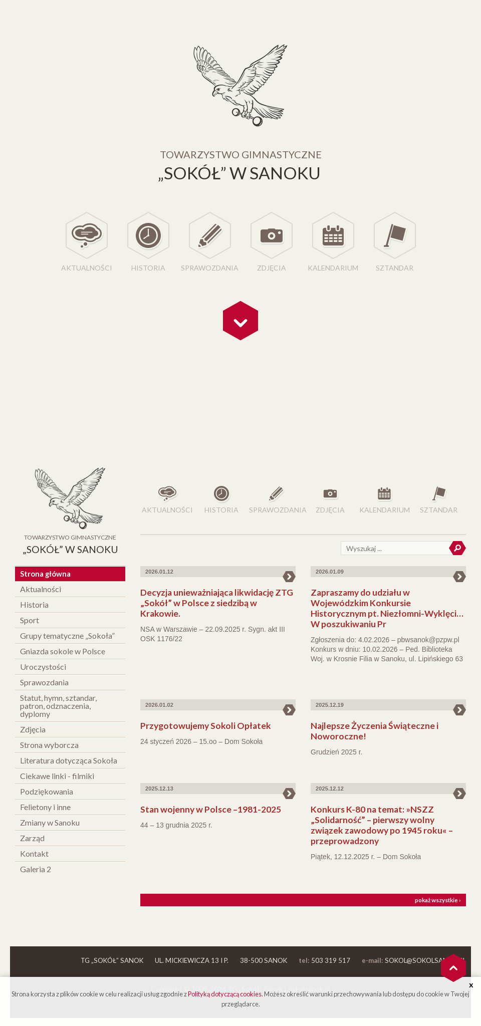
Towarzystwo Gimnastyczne (70, 546)
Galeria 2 (35, 869)
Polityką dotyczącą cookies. (225, 994)
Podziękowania (46, 791)
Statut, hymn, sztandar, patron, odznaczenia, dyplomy (58, 705)
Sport (29, 620)
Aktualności (86, 268)
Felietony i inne (45, 807)
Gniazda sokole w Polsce (62, 651)
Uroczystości (43, 666)
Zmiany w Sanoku (50, 822)
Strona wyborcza (49, 744)
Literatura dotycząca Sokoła (68, 760)
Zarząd (32, 838)
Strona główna (45, 573)
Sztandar (394, 268)
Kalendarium (333, 268)
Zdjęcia (271, 268)
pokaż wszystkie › (438, 900)
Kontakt (34, 853)
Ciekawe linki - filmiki (57, 776)
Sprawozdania (209, 268)
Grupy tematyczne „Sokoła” (67, 635)
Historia (148, 268)
